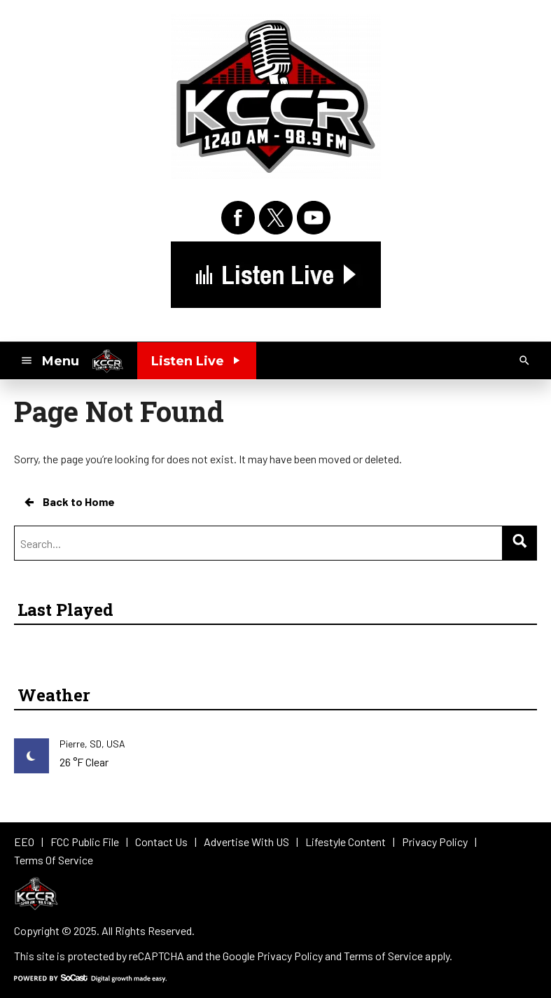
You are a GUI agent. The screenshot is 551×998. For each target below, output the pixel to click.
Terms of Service (383, 955)
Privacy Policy (290, 955)
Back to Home (68, 502)
